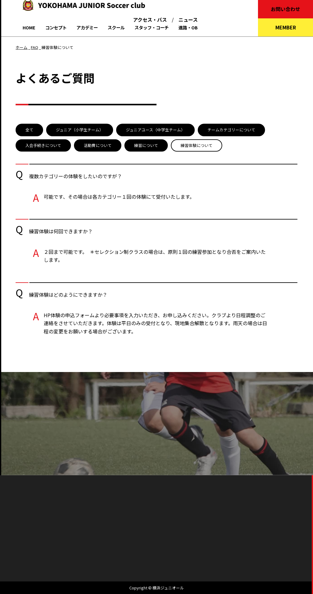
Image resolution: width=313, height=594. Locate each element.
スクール (116, 27)
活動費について (98, 145)
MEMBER (285, 27)
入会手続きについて (43, 145)
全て (29, 130)
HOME (29, 27)
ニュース (188, 19)
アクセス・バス (150, 19)
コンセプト (56, 27)
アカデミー (87, 27)
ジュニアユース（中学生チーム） (155, 130)
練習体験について (196, 145)
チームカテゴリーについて (231, 130)
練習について (146, 145)
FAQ (34, 47)
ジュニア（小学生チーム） (79, 130)
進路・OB (188, 27)
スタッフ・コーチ (151, 27)
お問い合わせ (285, 9)
